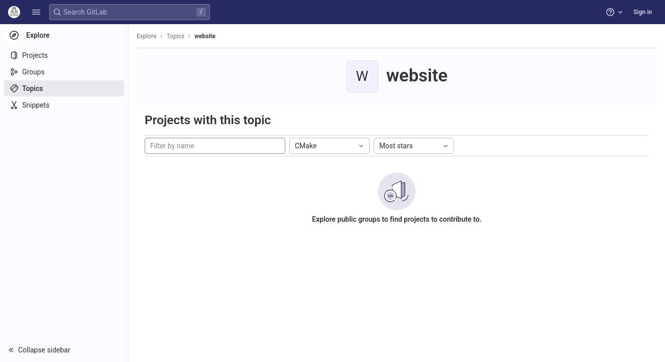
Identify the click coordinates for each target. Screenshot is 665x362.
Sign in (642, 12)
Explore (147, 36)
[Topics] (64, 88)
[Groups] (64, 72)
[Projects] (64, 55)
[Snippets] (64, 105)
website (204, 36)
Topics (176, 36)
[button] (36, 12)
